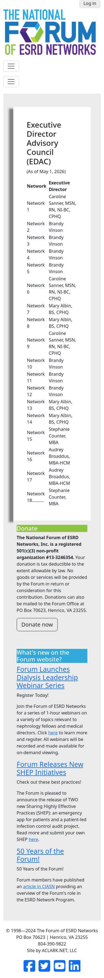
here (53, 733)
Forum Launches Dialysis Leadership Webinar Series (47, 677)
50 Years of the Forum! (40, 855)
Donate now (37, 624)
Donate (27, 528)
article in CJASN (39, 886)
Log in (89, 3)
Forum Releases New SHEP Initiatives (50, 768)
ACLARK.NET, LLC (59, 950)
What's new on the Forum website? (43, 656)
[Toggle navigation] (11, 66)
